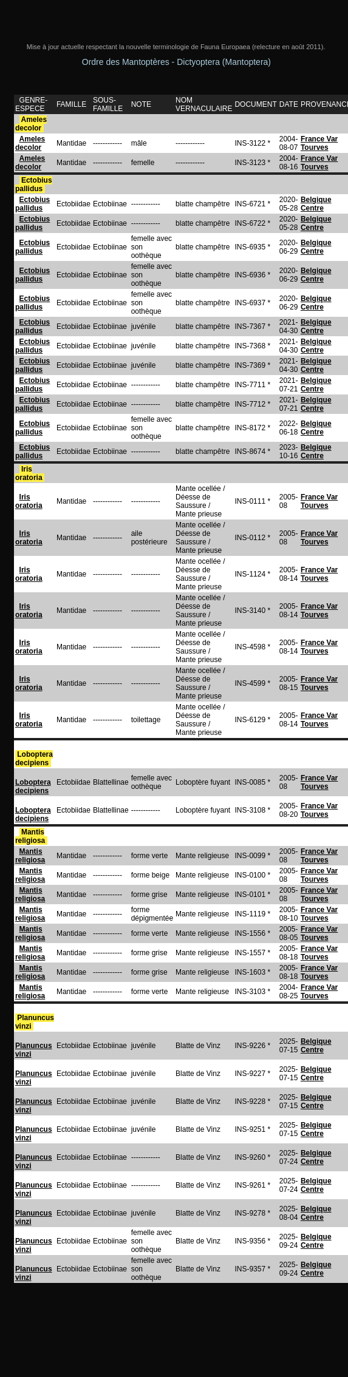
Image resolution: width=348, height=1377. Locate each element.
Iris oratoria (29, 473)
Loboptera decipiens (34, 758)
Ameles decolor (31, 123)
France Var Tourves (319, 143)
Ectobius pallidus (33, 184)
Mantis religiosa (31, 836)
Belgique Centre (316, 203)
